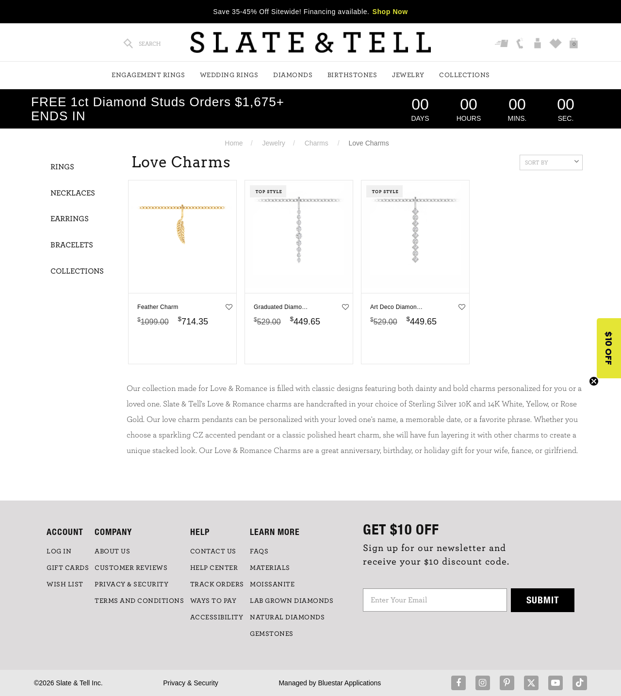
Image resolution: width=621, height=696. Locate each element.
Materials (270, 568)
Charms (316, 143)
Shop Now (390, 12)
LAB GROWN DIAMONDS (291, 601)
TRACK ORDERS (217, 584)
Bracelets (71, 245)
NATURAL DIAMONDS (287, 617)
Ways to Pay (213, 601)
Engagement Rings (148, 75)
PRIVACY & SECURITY (131, 584)
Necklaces (72, 193)
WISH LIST (65, 584)
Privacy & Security (190, 683)
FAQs (259, 551)
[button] (609, 348)
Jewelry (408, 75)
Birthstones (352, 75)
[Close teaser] (594, 381)
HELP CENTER (214, 568)
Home (234, 143)
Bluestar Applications (349, 683)
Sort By (552, 161)
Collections (464, 75)
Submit (542, 599)
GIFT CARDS (68, 568)
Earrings (69, 219)
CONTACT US (213, 551)
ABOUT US (112, 551)
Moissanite (272, 584)
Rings (62, 167)
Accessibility (217, 617)
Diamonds (292, 75)
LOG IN (59, 551)
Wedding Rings (229, 75)
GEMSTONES (272, 634)
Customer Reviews (131, 568)
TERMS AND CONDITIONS (139, 601)
